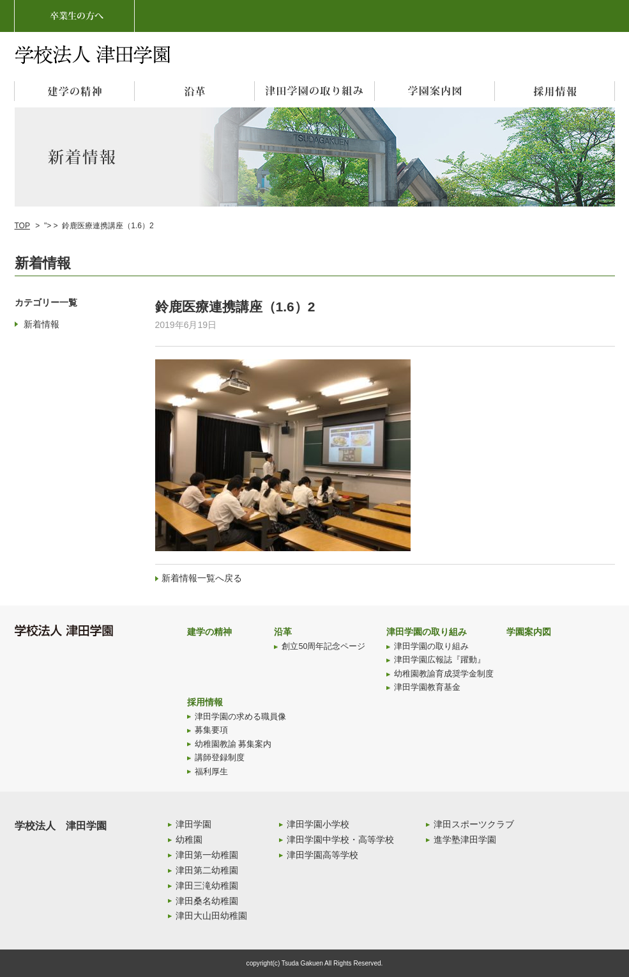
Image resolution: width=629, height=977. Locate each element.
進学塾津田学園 (465, 839)
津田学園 (193, 824)
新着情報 (41, 324)
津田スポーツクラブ (474, 824)
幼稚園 (189, 839)
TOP (22, 225)
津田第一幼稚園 (207, 855)
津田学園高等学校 (322, 855)
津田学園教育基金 (427, 687)
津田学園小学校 (318, 824)
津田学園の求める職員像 (240, 716)
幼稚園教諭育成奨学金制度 (444, 673)
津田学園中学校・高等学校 (340, 839)
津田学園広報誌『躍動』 (439, 659)
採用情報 (205, 702)
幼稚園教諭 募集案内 (233, 744)
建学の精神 (209, 632)
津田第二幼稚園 (207, 870)
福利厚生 (211, 771)
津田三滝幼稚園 (207, 885)
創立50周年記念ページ (323, 646)
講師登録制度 (220, 757)
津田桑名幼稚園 (207, 901)
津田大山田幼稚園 (211, 916)
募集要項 (211, 730)
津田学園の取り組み (426, 632)
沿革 (283, 632)
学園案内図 (528, 632)
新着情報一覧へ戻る (202, 578)
